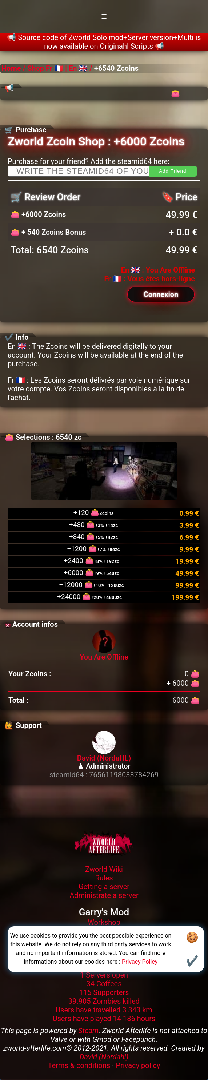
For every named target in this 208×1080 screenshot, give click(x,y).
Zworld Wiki (104, 869)
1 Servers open (104, 975)
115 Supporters (104, 992)
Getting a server (104, 886)
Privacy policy (138, 1065)
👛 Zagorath (188, 98)
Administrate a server (104, 895)
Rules (104, 878)
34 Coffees (103, 983)
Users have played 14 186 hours (104, 1018)
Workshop (104, 922)
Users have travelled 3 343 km (104, 1010)
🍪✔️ (192, 949)
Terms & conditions (79, 1065)
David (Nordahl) (104, 1056)
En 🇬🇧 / (80, 68)
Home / (14, 68)
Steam (88, 1030)
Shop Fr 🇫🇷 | (47, 68)
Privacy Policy (140, 961)
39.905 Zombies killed (104, 1001)
